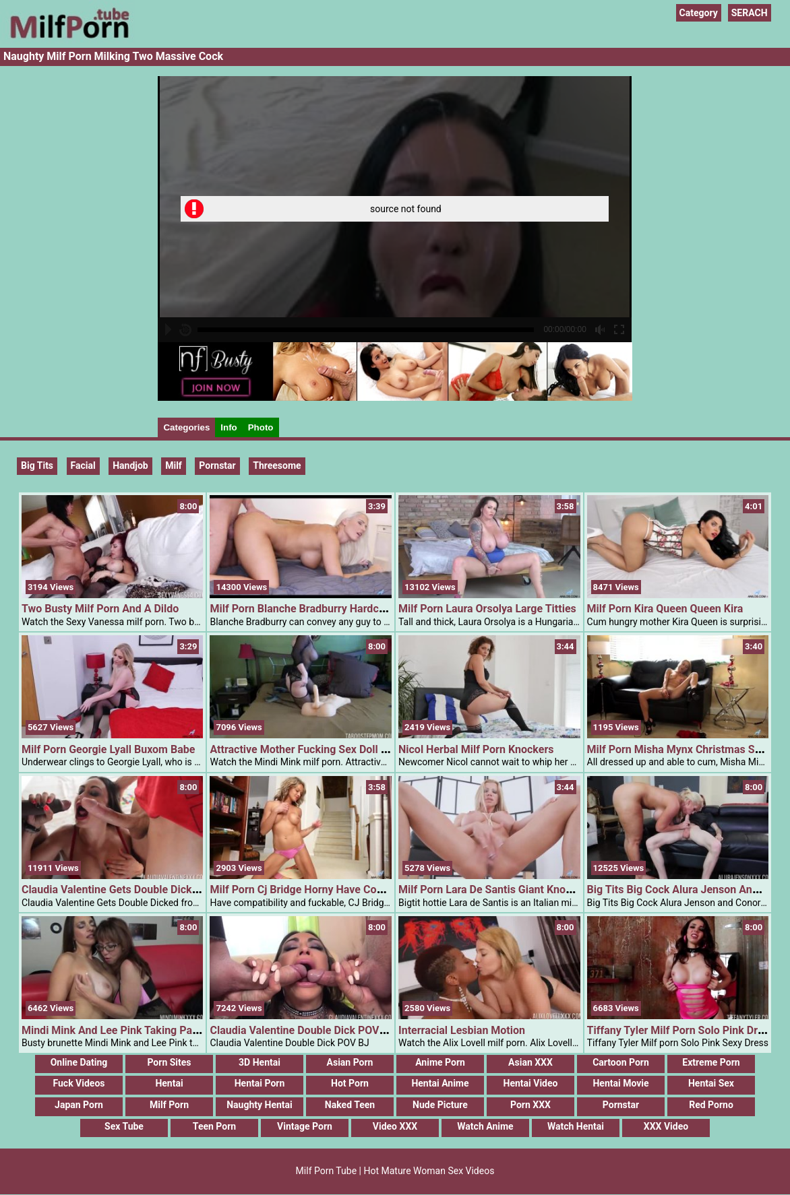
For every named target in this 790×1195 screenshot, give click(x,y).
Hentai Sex (711, 1083)
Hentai (169, 1083)
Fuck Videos (78, 1083)
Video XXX (395, 1126)
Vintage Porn (304, 1126)
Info (228, 427)
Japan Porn (79, 1104)
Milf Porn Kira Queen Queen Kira (665, 608)
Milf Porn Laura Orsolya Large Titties (487, 608)
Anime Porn (440, 1062)
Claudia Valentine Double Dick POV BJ (302, 1030)
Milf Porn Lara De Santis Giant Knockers (495, 889)
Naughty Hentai (259, 1104)
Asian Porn (350, 1062)
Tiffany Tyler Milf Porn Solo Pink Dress (680, 1030)
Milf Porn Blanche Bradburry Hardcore (302, 608)
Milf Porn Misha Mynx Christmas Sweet (682, 749)
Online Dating (79, 1062)
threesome (277, 465)
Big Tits (37, 465)
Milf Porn (169, 1104)
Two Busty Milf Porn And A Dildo (100, 608)
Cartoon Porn (620, 1062)
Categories (186, 427)
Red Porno (711, 1104)
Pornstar (621, 1104)
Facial (83, 465)
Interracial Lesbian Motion (461, 1030)
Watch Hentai (575, 1126)
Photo (261, 427)
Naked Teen (350, 1104)
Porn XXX (530, 1104)
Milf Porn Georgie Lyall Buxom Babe (108, 749)
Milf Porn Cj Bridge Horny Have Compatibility (318, 889)
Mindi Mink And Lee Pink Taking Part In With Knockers (153, 1030)
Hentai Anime (439, 1083)
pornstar (217, 465)
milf (173, 465)
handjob (130, 465)
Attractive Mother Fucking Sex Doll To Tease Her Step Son (350, 749)
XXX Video (666, 1126)
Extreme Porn (710, 1062)
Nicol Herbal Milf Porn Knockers (475, 749)
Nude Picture (440, 1104)
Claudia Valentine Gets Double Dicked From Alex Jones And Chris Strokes (199, 889)
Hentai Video (531, 1083)
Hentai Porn (260, 1083)
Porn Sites (169, 1062)
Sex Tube (124, 1126)
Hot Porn (350, 1083)
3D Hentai (259, 1062)
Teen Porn (214, 1126)
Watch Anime (485, 1126)
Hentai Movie (620, 1083)
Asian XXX (530, 1062)
